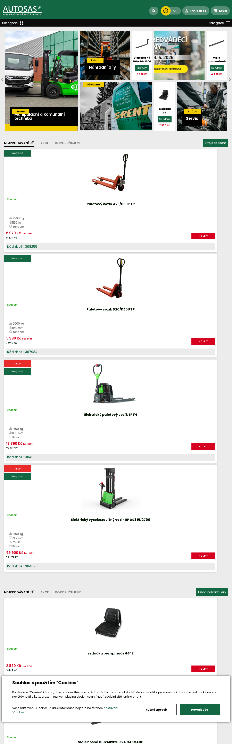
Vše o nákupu (14, 741)
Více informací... (162, 456)
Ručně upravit (156, 710)
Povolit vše (199, 710)
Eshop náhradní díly (212, 280)
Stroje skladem (215, 143)
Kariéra (122, 741)
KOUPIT (44, 243)
